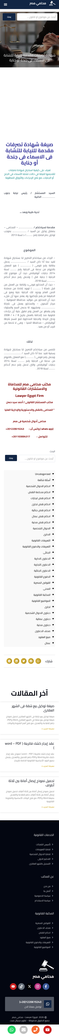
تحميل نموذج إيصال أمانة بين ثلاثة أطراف (31, 783)
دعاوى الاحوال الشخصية (37, 612)
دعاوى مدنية (43, 625)
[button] (5, 4)
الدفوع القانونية (42, 576)
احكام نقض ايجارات (40, 498)
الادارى (46, 534)
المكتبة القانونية (42, 594)
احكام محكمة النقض (39, 492)
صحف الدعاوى (42, 631)
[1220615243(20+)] (47, 1004)
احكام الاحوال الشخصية (38, 486)
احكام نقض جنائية (41, 510)
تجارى (47, 606)
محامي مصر (38, 3)
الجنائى (46, 552)
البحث (52, 451)
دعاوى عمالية (43, 619)
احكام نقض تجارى (41, 504)
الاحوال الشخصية (41, 528)
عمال (47, 643)
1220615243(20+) (30, 1001)
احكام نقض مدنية (41, 522)
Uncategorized (42, 474)
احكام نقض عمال (41, 516)
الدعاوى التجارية (42, 564)
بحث (9, 17)
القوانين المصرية (42, 582)
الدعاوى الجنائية (42, 570)
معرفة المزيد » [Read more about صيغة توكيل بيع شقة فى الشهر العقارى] (48, 729)
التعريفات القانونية (41, 540)
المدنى (46, 588)
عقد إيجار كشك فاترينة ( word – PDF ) (29, 745)
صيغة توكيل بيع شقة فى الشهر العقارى (33, 708)
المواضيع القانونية (41, 600)
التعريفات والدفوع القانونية (36, 546)
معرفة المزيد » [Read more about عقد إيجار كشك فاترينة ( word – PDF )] (48, 766)
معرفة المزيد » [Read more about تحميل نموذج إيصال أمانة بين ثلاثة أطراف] (48, 807)
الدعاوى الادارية (42, 558)
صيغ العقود (44, 637)
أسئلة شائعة (44, 480)
